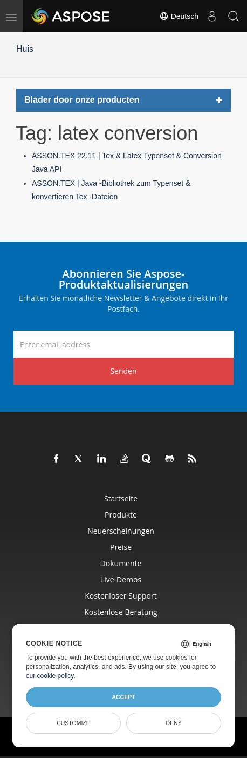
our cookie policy (50, 676)
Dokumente (121, 563)
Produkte (121, 514)
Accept (123, 697)
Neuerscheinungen (120, 531)
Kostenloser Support (120, 596)
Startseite (121, 498)
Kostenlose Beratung (120, 612)
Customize (73, 723)
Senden (123, 371)
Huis (24, 48)
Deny (173, 723)
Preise (121, 547)
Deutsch (178, 16)
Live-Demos (120, 579)
